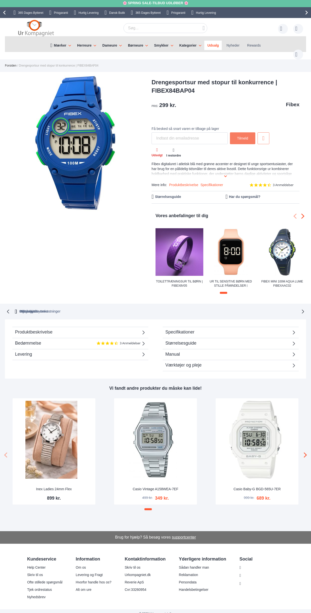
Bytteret (30, 13)
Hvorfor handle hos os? (93, 577)
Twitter (248, 578)
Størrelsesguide (168, 192)
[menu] (155, 44)
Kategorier (188, 45)
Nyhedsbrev (36, 592)
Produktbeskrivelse (183, 180)
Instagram (251, 562)
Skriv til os (35, 569)
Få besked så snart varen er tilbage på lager (185, 124)
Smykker (161, 45)
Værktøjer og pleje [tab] (183, 359)
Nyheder (233, 45)
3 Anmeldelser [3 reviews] (283, 180)
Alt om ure (83, 584)
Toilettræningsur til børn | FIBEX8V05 (179, 278)
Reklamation (188, 569)
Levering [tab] (23, 348)
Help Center (36, 562)
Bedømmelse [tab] (77, 339)
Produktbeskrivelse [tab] (33, 326)
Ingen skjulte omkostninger (181, 306)
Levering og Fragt (89, 569)
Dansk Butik (117, 13)
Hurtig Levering (89, 13)
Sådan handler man (194, 562)
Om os (81, 562)
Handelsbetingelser (193, 584)
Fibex (292, 99)
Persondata (188, 577)
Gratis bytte (135, 306)
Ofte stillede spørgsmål (44, 577)
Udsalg (213, 45)
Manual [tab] (172, 348)
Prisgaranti (61, 13)
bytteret (95, 306)
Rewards (254, 45)
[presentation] (5, 12)
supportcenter (184, 532)
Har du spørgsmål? (244, 192)
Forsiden (11, 60)
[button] (223, 288)
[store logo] (36, 28)
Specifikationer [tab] (179, 326)
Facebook (251, 570)
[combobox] (158, 28)
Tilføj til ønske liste (263, 133)
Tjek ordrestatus (39, 584)
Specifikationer (211, 180)
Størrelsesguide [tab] (180, 337)
